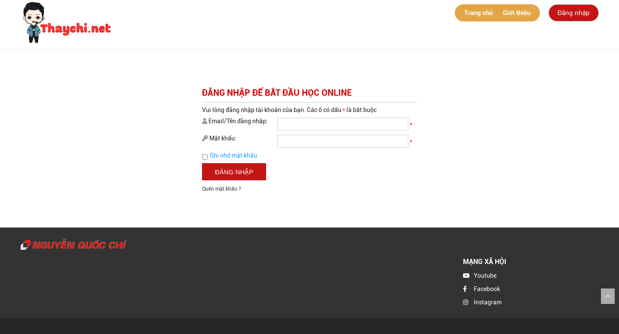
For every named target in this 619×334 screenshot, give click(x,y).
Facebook (487, 288)
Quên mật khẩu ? (221, 189)
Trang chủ (478, 13)
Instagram (488, 302)
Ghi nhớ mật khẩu (233, 155)
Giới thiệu (516, 13)
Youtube (485, 275)
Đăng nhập (574, 13)
